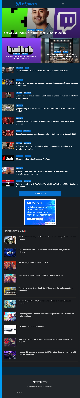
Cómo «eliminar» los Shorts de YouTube (33, 159)
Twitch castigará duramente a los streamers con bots (20, 57)
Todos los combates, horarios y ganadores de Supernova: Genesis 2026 (46, 135)
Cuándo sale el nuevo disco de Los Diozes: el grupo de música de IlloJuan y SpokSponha (47, 97)
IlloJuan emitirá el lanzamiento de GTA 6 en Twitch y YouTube (42, 70)
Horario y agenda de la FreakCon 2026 (33, 262)
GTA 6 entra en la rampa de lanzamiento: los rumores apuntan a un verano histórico (47, 238)
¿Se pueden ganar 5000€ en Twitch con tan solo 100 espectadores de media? (45, 109)
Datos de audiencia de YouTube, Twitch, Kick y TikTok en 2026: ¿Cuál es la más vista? (47, 185)
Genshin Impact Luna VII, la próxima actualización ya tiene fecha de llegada (45, 302)
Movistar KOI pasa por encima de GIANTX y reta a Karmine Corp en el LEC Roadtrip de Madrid (47, 353)
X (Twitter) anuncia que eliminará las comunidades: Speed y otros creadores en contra (44, 147)
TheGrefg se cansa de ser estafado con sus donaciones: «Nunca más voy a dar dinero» (47, 84)
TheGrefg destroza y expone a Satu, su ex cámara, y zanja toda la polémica (60, 56)
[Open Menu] (63, 4)
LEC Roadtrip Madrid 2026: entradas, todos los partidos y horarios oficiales (44, 250)
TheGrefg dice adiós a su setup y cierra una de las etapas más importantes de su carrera (42, 172)
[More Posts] (40, 193)
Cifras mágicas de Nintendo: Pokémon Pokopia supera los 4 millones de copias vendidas (46, 314)
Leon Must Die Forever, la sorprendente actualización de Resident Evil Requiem (46, 340)
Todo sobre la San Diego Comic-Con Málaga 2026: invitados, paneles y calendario (46, 289)
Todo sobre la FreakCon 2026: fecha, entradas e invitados (41, 275)
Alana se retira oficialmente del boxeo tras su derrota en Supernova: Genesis (45, 122)
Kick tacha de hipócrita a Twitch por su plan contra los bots (35, 33)
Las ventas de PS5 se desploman (31, 326)
